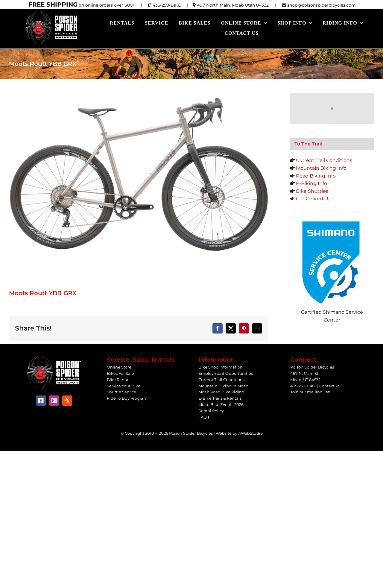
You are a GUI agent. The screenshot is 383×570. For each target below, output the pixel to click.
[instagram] (54, 400)
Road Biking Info (316, 176)
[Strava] (67, 400)
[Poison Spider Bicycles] (52, 12)
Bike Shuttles (312, 191)
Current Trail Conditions (324, 160)
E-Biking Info (311, 183)
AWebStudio (250, 433)
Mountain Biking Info (321, 168)
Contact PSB (331, 385)
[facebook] (41, 400)
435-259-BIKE (303, 385)
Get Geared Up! (314, 198)
